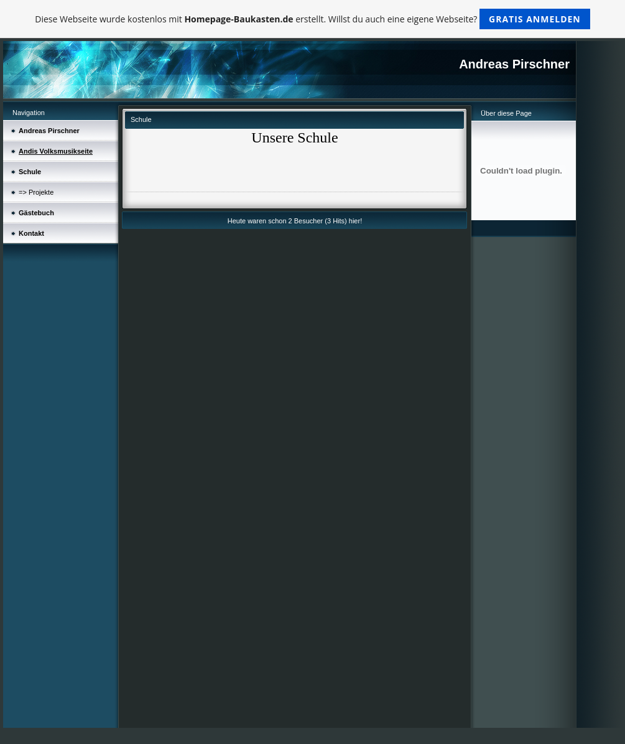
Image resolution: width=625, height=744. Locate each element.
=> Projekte (36, 192)
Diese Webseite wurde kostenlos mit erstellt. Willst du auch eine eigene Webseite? (312, 19)
